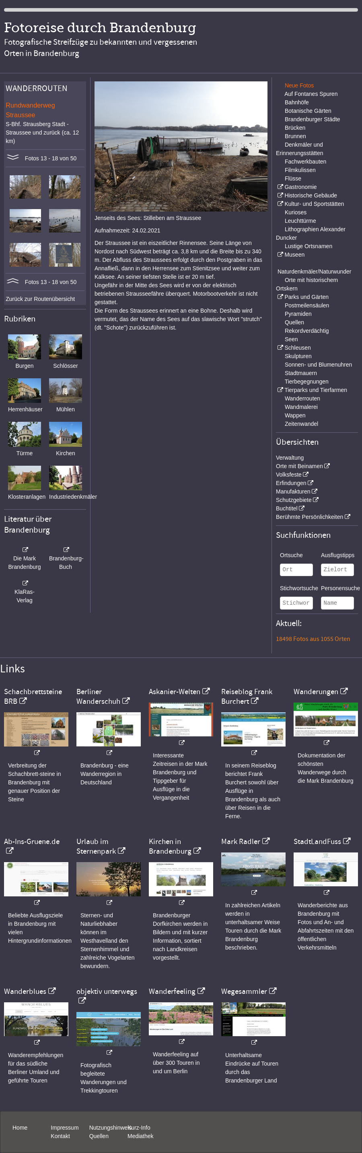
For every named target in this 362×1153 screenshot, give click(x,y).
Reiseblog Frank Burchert (246, 696)
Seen (291, 339)
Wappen (295, 415)
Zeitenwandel (301, 424)
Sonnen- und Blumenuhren (318, 364)
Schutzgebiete (294, 500)
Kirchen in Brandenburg (170, 846)
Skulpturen (298, 356)
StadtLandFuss (317, 841)
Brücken (295, 127)
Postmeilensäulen (307, 305)
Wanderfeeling (172, 991)
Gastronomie (300, 187)
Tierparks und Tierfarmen (315, 390)
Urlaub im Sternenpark (96, 846)
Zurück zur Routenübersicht (40, 299)
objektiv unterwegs (106, 991)
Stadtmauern (301, 373)
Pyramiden (298, 314)
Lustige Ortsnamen (308, 246)
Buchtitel (287, 508)
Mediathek (141, 1136)
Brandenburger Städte (312, 119)
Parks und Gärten (306, 297)
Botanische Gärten (308, 111)
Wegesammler (244, 991)
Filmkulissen (300, 170)
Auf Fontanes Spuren (310, 94)
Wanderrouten (302, 398)
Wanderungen (316, 692)
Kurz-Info (139, 1127)
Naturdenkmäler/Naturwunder (315, 271)
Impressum (64, 1127)
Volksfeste (289, 474)
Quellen (294, 322)
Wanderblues (25, 991)
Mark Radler (240, 841)
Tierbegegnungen (307, 381)
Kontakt (60, 1136)
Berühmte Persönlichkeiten (309, 517)
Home (19, 1127)
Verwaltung (290, 457)
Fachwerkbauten (306, 161)
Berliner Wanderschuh (98, 696)
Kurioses (295, 212)
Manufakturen (293, 491)
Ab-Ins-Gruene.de (32, 841)
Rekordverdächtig (307, 331)
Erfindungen (291, 483)
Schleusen (297, 347)
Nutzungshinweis (110, 1127)
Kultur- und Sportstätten (314, 204)
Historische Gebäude (310, 195)
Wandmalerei (301, 407)
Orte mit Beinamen (299, 466)
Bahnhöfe (297, 102)
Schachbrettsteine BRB (33, 696)
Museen (294, 254)
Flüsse (293, 178)
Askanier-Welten (174, 692)
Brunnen (295, 136)
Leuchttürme (300, 221)
